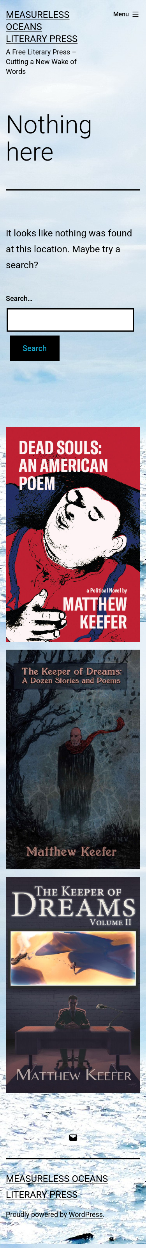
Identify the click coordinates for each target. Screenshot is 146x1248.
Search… (19, 298)
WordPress (86, 1214)
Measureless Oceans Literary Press (41, 26)
